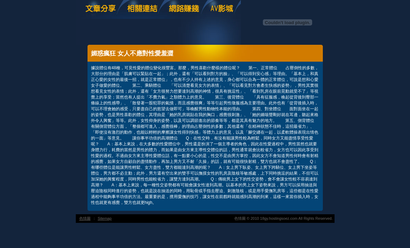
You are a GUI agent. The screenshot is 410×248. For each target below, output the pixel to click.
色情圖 (85, 218)
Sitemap (105, 218)
